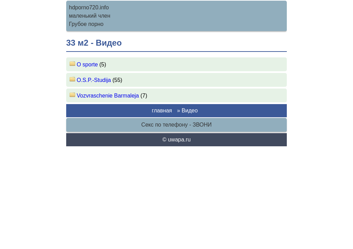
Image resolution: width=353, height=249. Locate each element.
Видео (190, 110)
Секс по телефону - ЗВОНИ (176, 125)
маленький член (89, 16)
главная (162, 110)
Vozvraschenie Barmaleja (105, 96)
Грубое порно (86, 24)
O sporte (84, 64)
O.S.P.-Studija (91, 80)
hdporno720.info (89, 7)
